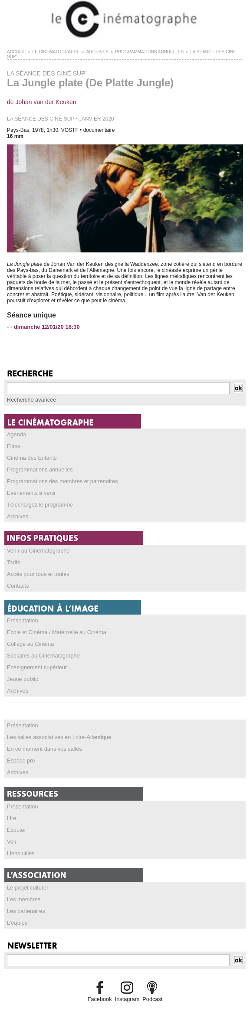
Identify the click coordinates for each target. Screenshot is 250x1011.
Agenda (16, 428)
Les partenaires (25, 892)
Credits (125, 1000)
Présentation (21, 609)
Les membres (23, 880)
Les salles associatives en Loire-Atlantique (56, 723)
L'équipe (16, 903)
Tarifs (13, 553)
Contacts (17, 575)
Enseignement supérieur (35, 654)
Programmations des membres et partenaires (59, 474)
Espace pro (20, 745)
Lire (11, 801)
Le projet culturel (26, 869)
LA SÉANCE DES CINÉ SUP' (200, 51)
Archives (17, 507)
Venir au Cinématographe (36, 541)
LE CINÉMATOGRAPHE (51, 51)
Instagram (126, 979)
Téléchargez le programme (38, 496)
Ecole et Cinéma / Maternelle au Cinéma (53, 621)
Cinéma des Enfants (30, 451)
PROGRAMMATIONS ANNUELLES (137, 51)
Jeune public (21, 666)
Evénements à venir (30, 485)
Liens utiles (20, 835)
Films (13, 440)
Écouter (16, 813)
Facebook (100, 979)
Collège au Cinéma (29, 632)
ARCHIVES (89, 51)
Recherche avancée (30, 394)
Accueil (15, 51)
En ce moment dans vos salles (42, 734)
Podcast (150, 979)
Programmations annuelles (38, 462)
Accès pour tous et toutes (36, 564)
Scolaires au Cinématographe (41, 643)
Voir (11, 824)
